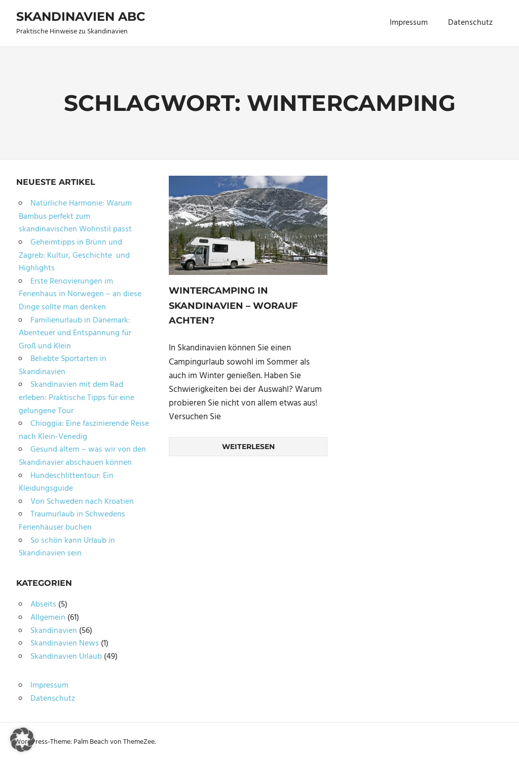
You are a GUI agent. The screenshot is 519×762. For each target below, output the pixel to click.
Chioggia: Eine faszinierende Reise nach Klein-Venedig (84, 430)
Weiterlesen (248, 446)
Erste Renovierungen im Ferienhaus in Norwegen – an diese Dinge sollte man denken (80, 294)
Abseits (43, 604)
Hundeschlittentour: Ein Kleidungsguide (66, 482)
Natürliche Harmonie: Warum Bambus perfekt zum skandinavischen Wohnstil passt (75, 216)
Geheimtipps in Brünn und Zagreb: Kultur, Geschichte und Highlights (74, 255)
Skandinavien (53, 630)
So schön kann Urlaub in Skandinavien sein (67, 547)
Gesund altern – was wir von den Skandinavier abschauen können (82, 456)
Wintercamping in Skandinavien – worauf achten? (233, 305)
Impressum (409, 22)
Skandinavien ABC (80, 16)
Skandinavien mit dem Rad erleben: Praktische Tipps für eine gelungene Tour (76, 397)
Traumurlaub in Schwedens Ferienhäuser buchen (72, 521)
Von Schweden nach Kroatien (82, 501)
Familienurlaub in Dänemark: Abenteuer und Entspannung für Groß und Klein (75, 333)
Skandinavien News (64, 643)
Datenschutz (470, 22)
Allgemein (47, 617)
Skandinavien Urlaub (66, 656)
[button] (22, 739)
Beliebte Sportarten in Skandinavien (62, 365)
